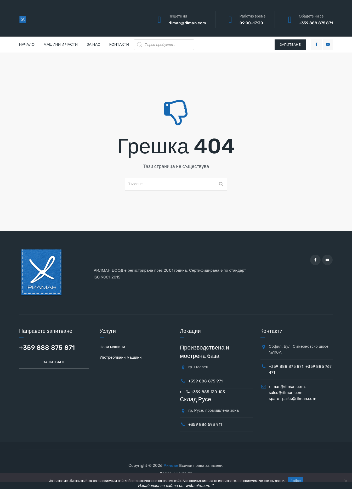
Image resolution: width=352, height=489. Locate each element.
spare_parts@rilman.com (292, 398)
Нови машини (112, 347)
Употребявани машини (121, 357)
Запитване (54, 362)
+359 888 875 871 (316, 23)
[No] (345, 481)
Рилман (171, 465)
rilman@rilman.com (187, 23)
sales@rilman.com (286, 392)
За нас (93, 44)
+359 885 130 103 (208, 391)
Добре (296, 481)
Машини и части (60, 44)
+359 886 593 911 (205, 424)
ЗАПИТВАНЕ (290, 44)
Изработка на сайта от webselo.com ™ (176, 485)
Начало (27, 44)
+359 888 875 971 (205, 381)
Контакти (119, 44)
